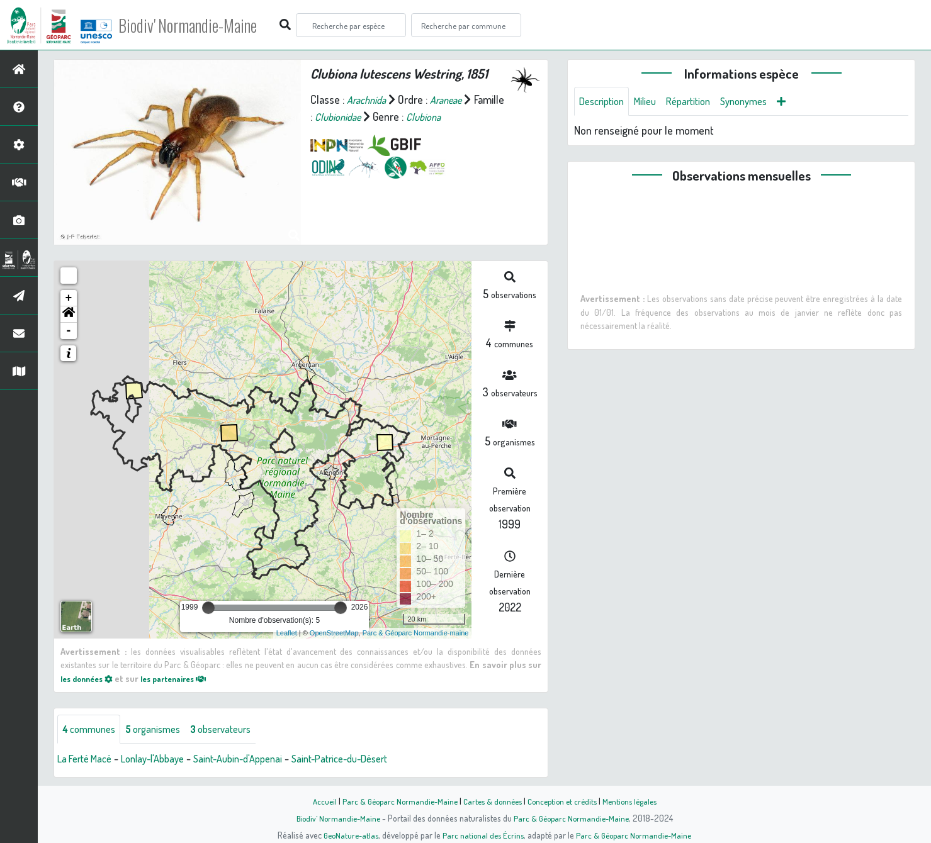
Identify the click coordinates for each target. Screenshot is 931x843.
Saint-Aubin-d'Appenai (257, 760)
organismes (162, 730)
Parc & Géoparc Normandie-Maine (394, 801)
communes (91, 730)
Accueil (315, 801)
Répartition (699, 102)
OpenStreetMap (334, 633)
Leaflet (286, 633)
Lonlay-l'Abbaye (163, 760)
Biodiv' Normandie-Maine (206, 25)
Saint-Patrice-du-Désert (370, 760)
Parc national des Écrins (482, 834)
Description (604, 102)
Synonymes (760, 102)
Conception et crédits (565, 801)
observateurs (237, 730)
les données (90, 678)
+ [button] (68, 298)
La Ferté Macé (88, 760)
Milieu (652, 102)
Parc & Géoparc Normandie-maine (416, 633)
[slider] (208, 607)
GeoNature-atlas (346, 834)
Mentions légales (637, 801)
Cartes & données (491, 801)
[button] (68, 314)
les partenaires (185, 678)
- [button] (68, 330)
